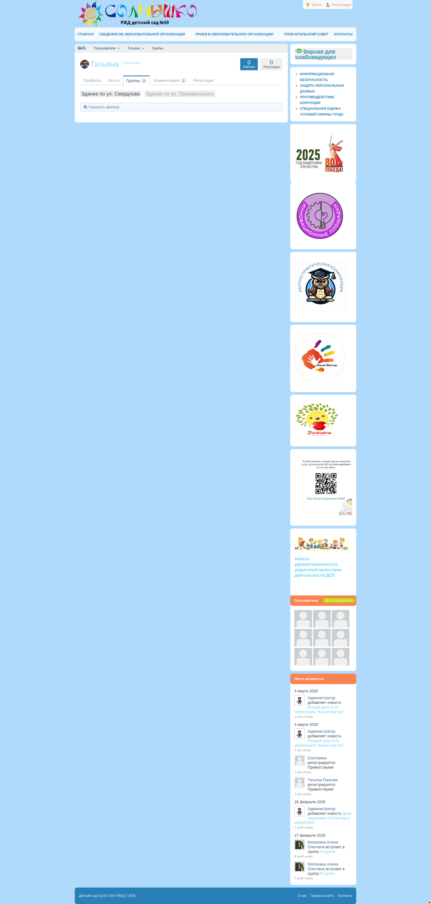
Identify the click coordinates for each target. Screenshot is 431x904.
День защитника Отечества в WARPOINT (322, 818)
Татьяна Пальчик (323, 780)
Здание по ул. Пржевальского (180, 94)
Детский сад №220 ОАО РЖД (101, 896)
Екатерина (317, 758)
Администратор (321, 698)
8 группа (327, 873)
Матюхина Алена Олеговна (323, 844)
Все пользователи (339, 600)
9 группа (327, 851)
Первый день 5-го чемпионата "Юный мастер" (319, 743)
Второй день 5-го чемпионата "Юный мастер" (319, 709)
